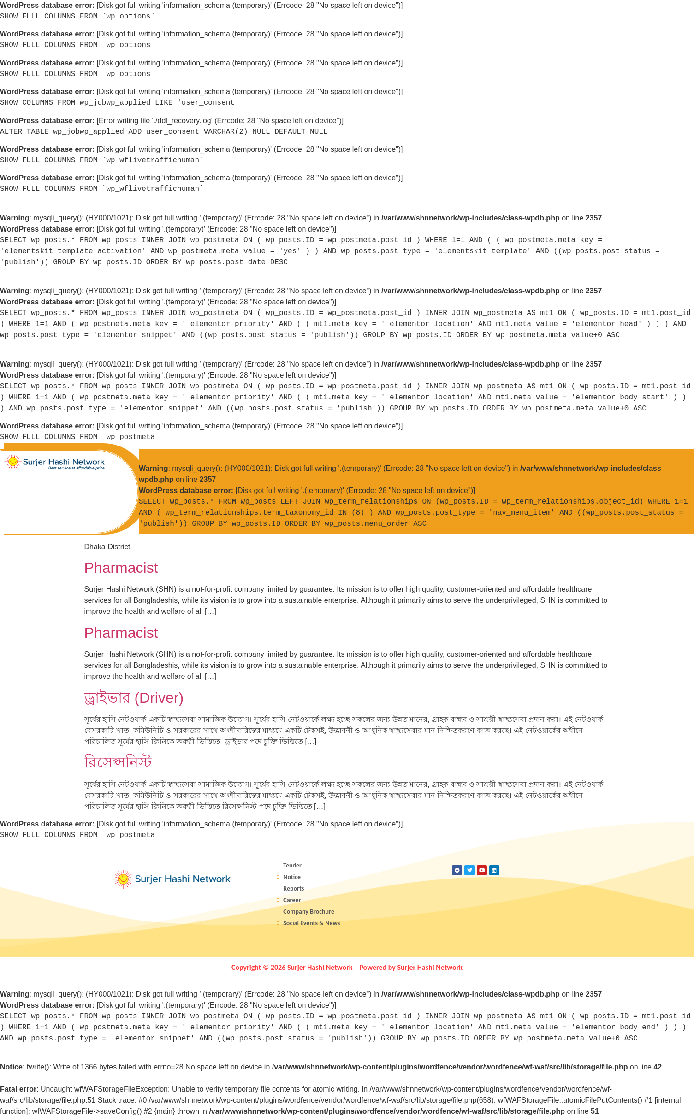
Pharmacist (121, 567)
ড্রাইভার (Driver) (134, 697)
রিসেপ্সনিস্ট (118, 762)
